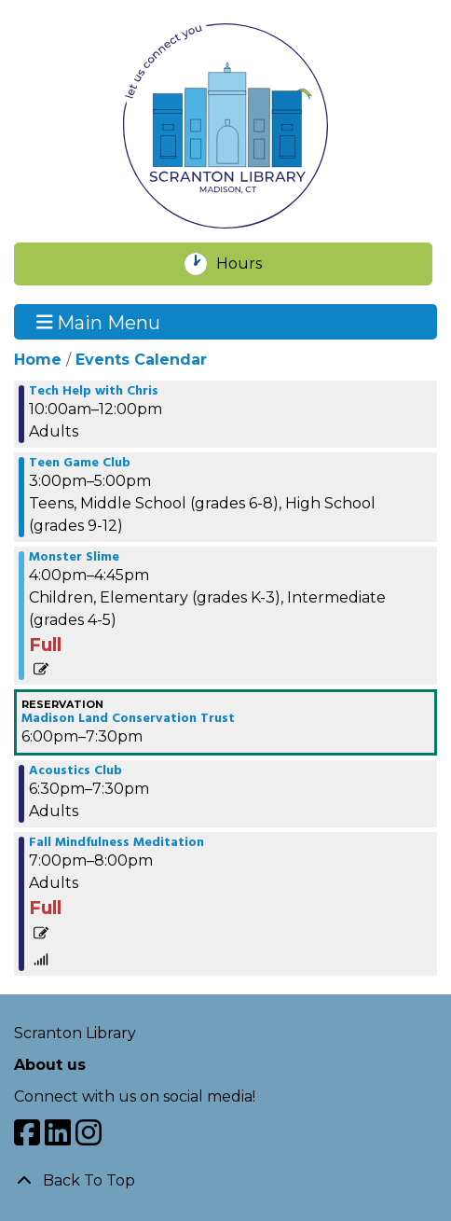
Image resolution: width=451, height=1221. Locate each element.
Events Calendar (141, 359)
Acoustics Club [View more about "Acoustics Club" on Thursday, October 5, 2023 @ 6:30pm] (75, 771)
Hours (249, 264)
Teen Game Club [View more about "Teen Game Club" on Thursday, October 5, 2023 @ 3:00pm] (79, 463)
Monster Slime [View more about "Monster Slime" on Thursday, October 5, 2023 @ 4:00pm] (74, 557)
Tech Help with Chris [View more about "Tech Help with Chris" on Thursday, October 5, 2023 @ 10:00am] (93, 391)
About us (50, 1065)
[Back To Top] (225, 1181)
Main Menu (98, 322)
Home (38, 359)
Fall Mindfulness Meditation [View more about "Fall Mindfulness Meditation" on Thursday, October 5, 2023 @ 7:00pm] (116, 843)
